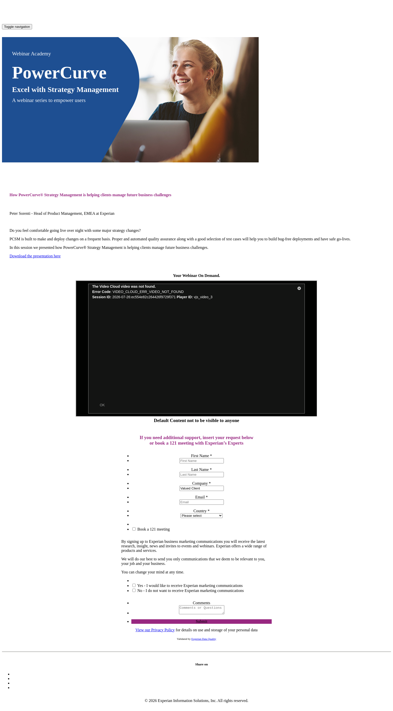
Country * (201, 511)
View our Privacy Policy (155, 631)
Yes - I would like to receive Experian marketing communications (189, 585)
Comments (201, 603)
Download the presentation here (35, 256)
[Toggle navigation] (17, 26)
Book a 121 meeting (153, 529)
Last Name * (201, 469)
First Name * (201, 456)
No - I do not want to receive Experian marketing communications (190, 590)
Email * (201, 497)
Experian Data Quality (203, 640)
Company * (201, 483)
